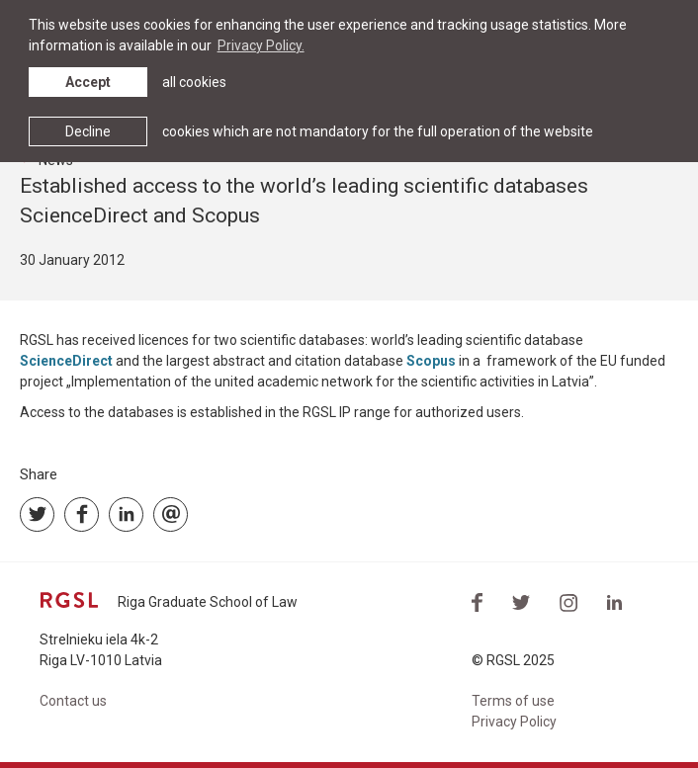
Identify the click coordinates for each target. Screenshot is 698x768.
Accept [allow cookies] (88, 82)
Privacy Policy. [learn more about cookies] (261, 45)
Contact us (73, 701)
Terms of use (513, 701)
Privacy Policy (514, 721)
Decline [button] (88, 131)
